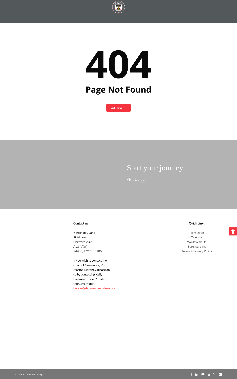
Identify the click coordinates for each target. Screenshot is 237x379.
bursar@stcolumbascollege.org (94, 288)
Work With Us (196, 242)
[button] (233, 231)
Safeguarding (197, 246)
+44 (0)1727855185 (87, 251)
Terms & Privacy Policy (197, 251)
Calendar (197, 237)
